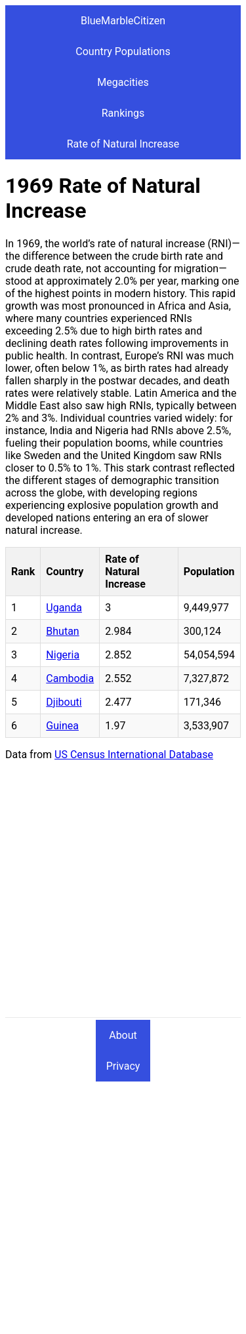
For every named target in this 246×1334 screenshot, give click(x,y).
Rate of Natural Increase (123, 144)
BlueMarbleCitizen (123, 20)
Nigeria (62, 655)
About (123, 1035)
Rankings (123, 113)
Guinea (62, 725)
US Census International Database (133, 754)
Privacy (123, 1066)
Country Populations (122, 51)
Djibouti (63, 702)
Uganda (64, 607)
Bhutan (62, 631)
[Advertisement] (123, 894)
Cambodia (70, 678)
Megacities (122, 82)
